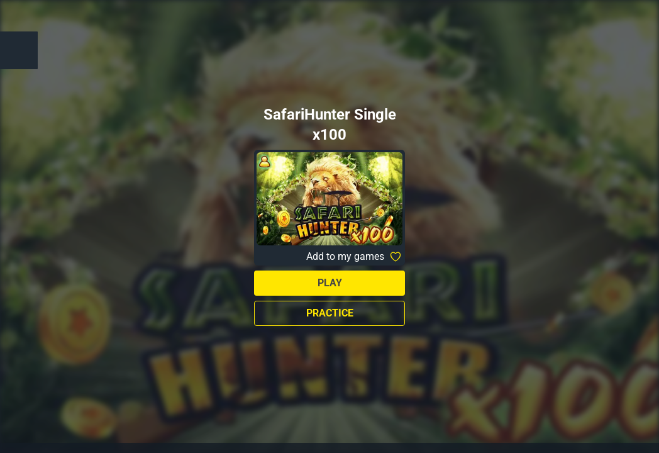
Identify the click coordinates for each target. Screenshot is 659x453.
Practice (329, 313)
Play (330, 283)
